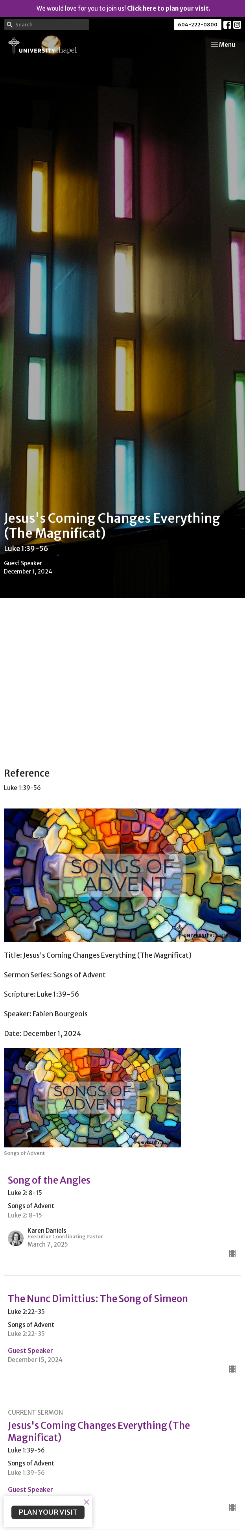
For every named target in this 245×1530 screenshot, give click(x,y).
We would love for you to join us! (123, 8)
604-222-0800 (197, 24)
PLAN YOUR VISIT (47, 1512)
